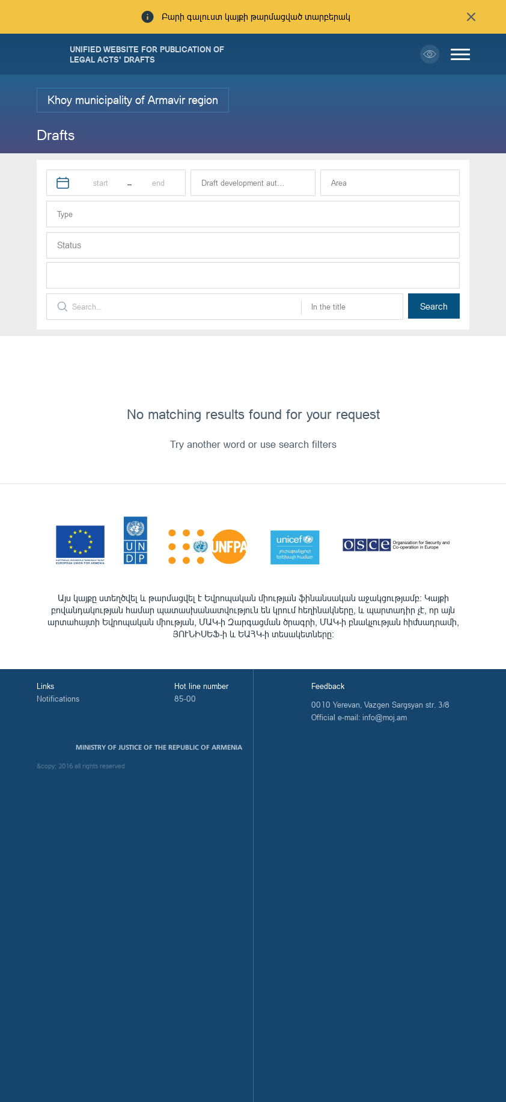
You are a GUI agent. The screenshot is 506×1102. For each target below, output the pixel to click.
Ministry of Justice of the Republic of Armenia (159, 747)
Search (434, 306)
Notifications (58, 698)
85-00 (185, 698)
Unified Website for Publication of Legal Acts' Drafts (147, 54)
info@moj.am (384, 717)
